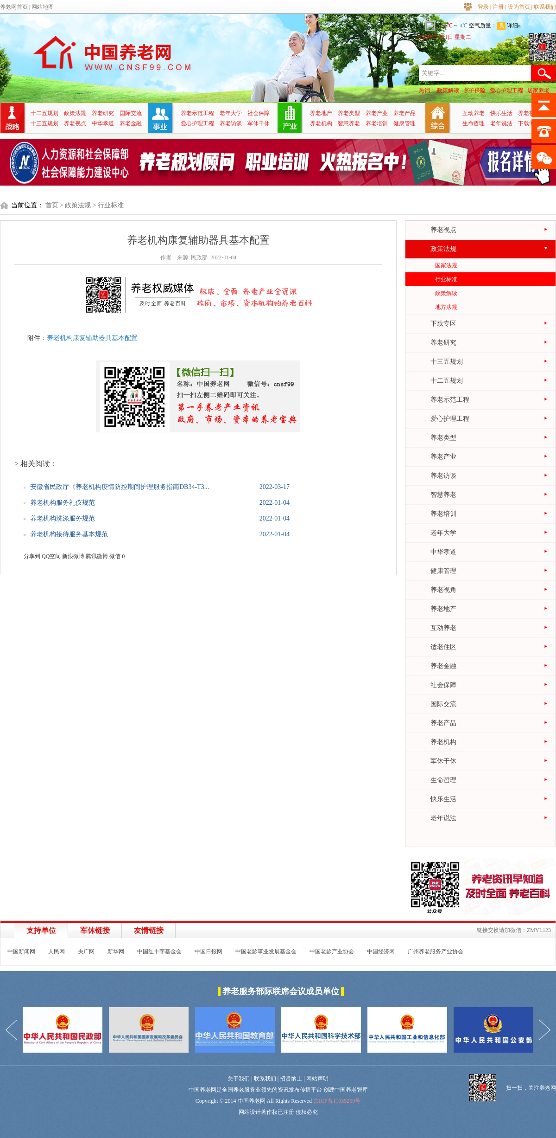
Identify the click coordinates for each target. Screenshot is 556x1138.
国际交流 (131, 113)
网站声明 (317, 1078)
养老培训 (377, 123)
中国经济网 (381, 951)
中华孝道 (103, 123)
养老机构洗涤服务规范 (62, 518)
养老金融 (131, 123)
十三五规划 (44, 123)
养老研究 (103, 113)
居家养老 (538, 90)
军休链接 (95, 930)
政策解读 (448, 90)
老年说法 (501, 123)
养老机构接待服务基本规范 (69, 534)
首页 (51, 205)
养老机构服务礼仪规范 (62, 502)
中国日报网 (208, 951)
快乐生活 (501, 113)
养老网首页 (14, 7)
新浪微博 (73, 556)
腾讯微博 (97, 556)
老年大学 (231, 113)
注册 (498, 7)
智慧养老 (349, 123)
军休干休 (258, 123)
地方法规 (446, 307)
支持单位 (41, 930)
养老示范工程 (197, 113)
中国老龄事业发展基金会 (266, 951)
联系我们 (545, 7)
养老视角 (529, 113)
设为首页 (519, 7)
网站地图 (43, 7)
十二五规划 (44, 113)
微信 (114, 556)
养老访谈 (231, 123)
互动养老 (473, 113)
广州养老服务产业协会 (435, 951)
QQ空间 (51, 556)
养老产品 (404, 113)
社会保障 (258, 113)
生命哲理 (473, 123)
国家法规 (446, 265)
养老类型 (349, 113)
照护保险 (474, 90)
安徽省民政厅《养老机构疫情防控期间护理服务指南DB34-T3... (119, 486)
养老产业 (377, 113)
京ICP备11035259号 (336, 1101)
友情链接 (149, 930)
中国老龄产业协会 (332, 951)
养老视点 (75, 123)
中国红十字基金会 (159, 951)
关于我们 (238, 1078)
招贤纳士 (291, 1078)
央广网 (86, 951)
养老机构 (321, 123)
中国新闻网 (21, 951)
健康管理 (404, 123)
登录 (483, 7)
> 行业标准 (108, 205)
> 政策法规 (75, 205)
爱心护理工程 (506, 90)
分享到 (32, 556)
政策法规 (75, 113)
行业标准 (446, 279)
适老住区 (443, 646)
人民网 (56, 951)
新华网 (115, 951)
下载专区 (529, 123)
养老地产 (321, 113)
